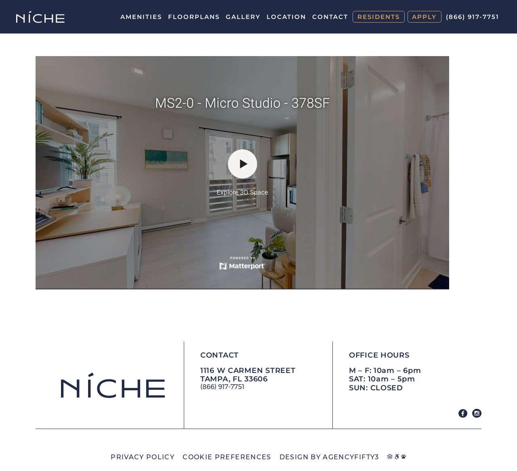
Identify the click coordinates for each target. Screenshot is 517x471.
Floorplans (194, 16)
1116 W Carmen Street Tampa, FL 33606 (247, 375)
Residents (378, 17)
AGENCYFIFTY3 (351, 457)
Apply (424, 17)
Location (286, 16)
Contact (330, 16)
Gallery (243, 16)
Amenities (141, 16)
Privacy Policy (142, 457)
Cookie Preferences (227, 457)
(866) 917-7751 (472, 16)
